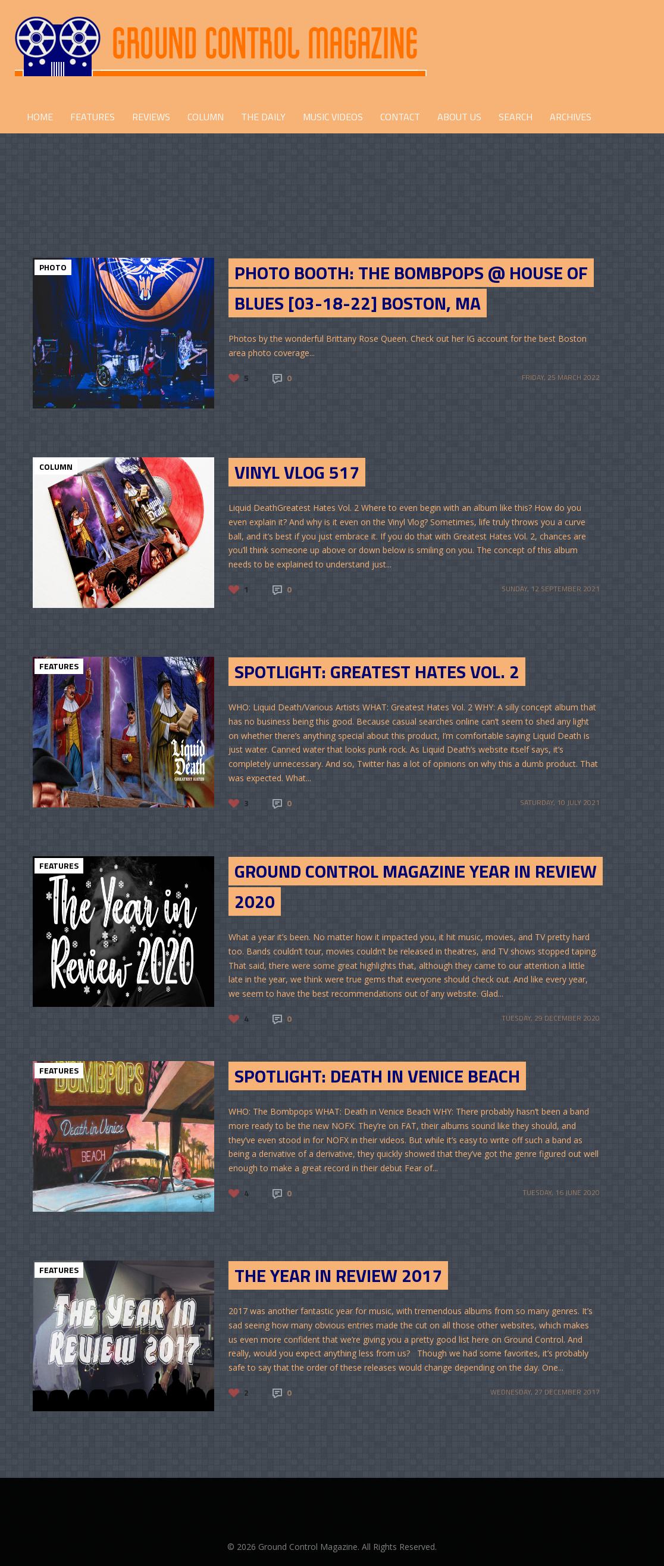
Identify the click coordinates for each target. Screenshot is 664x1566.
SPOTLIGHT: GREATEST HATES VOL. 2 (376, 671)
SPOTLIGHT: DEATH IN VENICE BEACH (377, 1076)
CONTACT (400, 117)
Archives (570, 117)
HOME (40, 117)
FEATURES (92, 117)
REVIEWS (151, 117)
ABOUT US (459, 117)
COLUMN (205, 117)
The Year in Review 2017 (338, 1275)
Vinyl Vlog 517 (296, 472)
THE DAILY (263, 117)
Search (516, 117)
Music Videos (333, 117)
